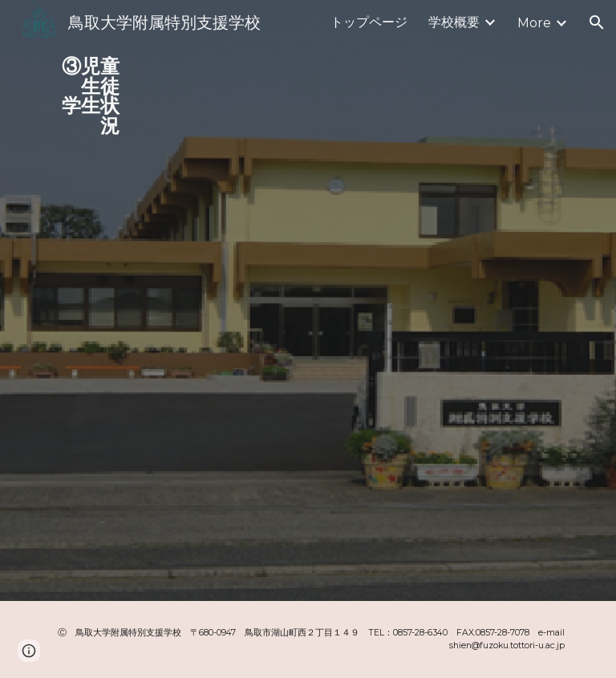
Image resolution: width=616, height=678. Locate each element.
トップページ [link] (368, 22)
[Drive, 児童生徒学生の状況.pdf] (330, 300)
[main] (83, 90)
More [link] (534, 22)
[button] (597, 22)
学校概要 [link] (454, 22)
